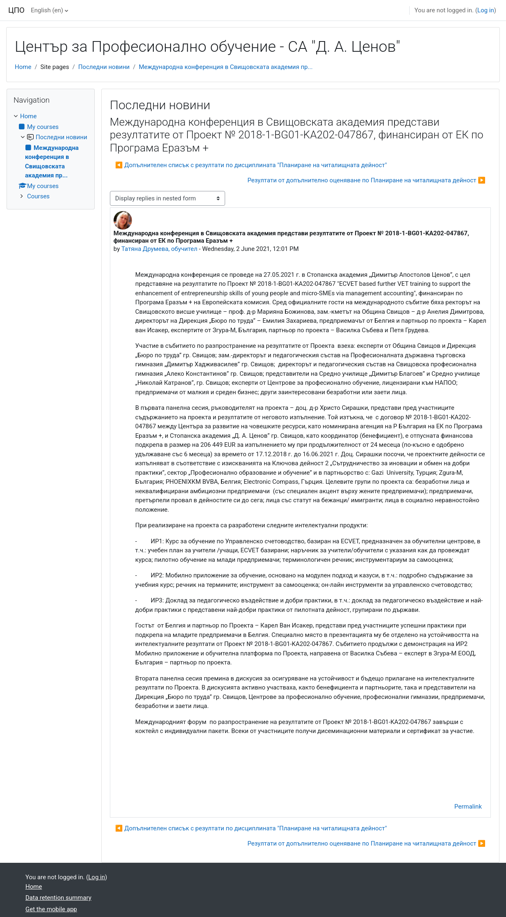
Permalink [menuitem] (468, 806)
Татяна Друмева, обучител (159, 249)
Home (23, 67)
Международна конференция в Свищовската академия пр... (225, 67)
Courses (38, 196)
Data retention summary (58, 897)
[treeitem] (51, 156)
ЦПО (16, 10)
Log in (485, 10)
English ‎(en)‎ (47, 10)
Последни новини (104, 67)
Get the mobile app (51, 909)
